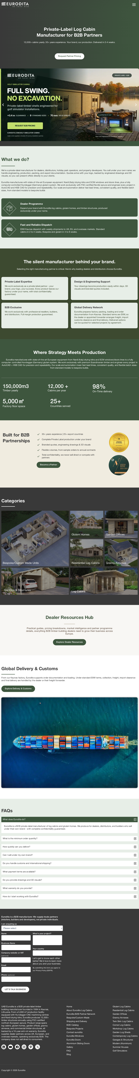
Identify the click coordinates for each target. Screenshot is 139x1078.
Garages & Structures (123, 1040)
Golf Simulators (120, 1051)
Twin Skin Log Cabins (123, 1021)
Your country (38, 949)
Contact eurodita (74, 1032)
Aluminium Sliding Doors (78, 1044)
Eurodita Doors (74, 1040)
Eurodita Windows (75, 1036)
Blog (69, 1054)
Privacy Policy (41, 970)
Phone (8, 975)
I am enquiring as (9, 924)
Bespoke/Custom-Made (78, 1018)
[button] (3, 105)
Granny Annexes (120, 1018)
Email (3, 965)
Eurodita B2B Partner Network (81, 1014)
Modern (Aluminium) (122, 1044)
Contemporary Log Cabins (125, 1036)
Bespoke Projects (75, 1029)
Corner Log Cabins (122, 1025)
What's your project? (42, 934)
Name (4, 934)
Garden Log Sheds (122, 1032)
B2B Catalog (73, 1025)
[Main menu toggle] (134, 4)
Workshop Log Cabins (123, 1029)
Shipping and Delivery (77, 1021)
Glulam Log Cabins (122, 1007)
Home (69, 1007)
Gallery (70, 1047)
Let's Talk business (15, 989)
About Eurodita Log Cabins (79, 1010)
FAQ (69, 1051)
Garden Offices (120, 1014)
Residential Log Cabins (123, 1010)
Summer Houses (120, 1047)
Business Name (8, 943)
